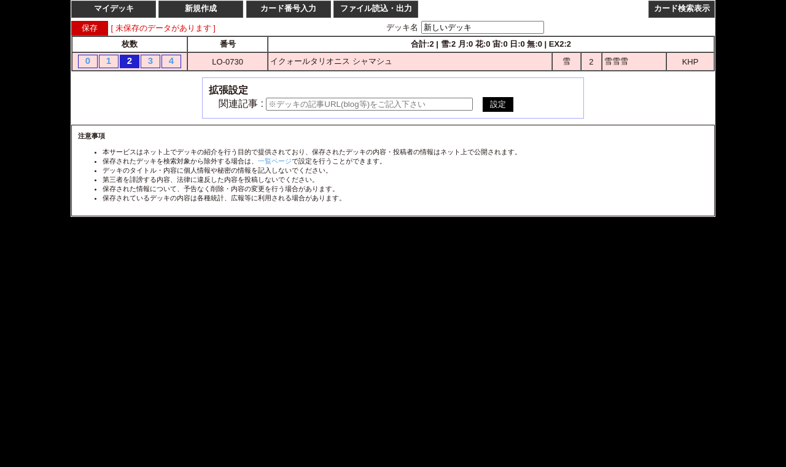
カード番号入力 (288, 8)
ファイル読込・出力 (376, 8)
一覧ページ (275, 161)
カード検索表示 (682, 8)
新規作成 (201, 8)
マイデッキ (114, 8)
